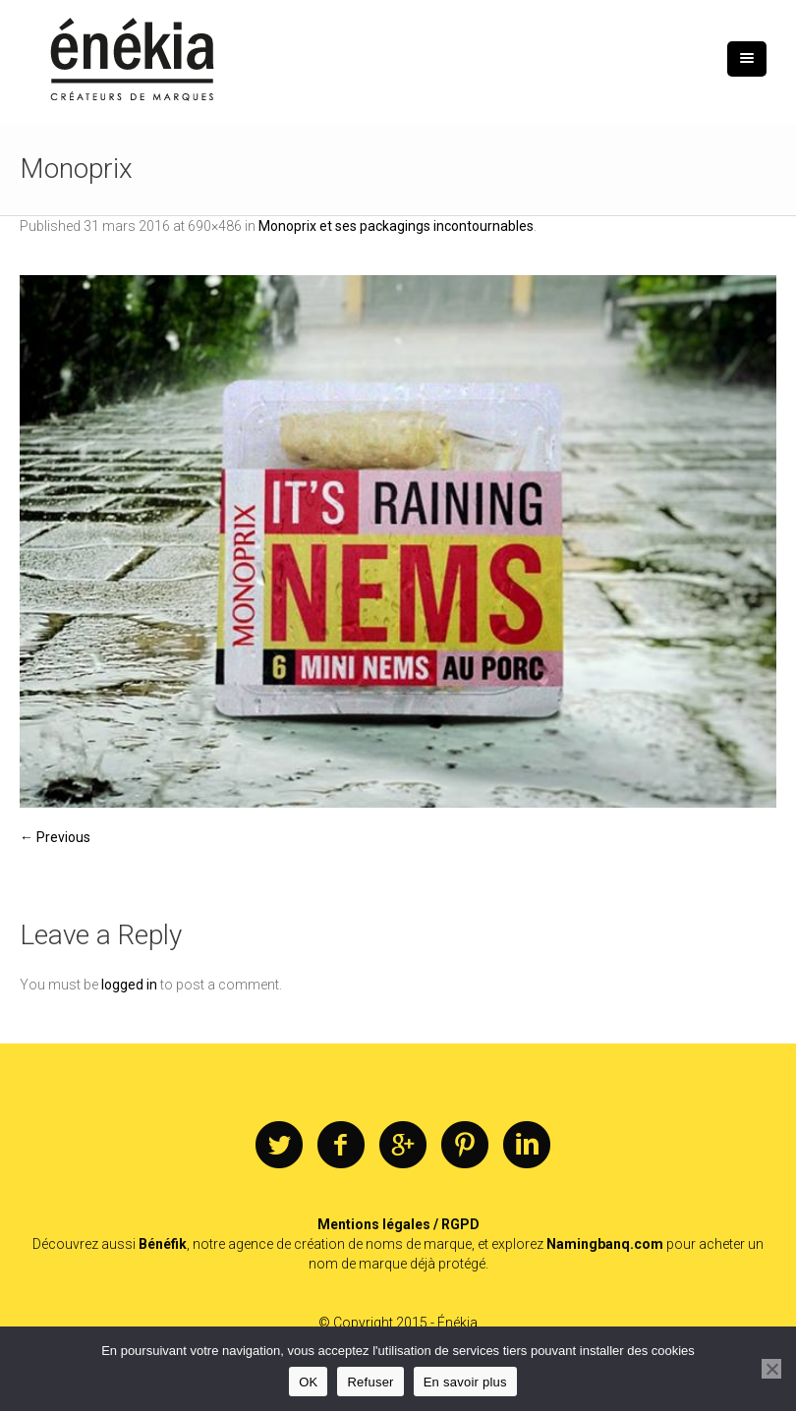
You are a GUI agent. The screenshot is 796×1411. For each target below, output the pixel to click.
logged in (129, 984)
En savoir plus (465, 1382)
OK (308, 1382)
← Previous (55, 837)
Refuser (370, 1382)
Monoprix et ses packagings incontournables (396, 226)
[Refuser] (771, 1369)
